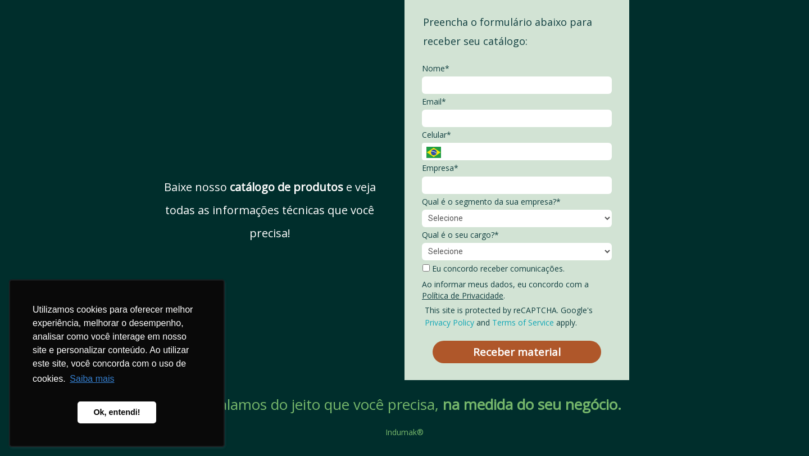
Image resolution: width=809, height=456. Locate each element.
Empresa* (440, 168)
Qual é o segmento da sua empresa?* (491, 202)
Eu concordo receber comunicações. (493, 269)
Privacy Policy (449, 322)
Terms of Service (523, 322)
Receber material (517, 352)
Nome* (435, 69)
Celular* (436, 135)
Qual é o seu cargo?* (460, 235)
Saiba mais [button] (92, 378)
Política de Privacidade (462, 295)
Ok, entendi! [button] (116, 412)
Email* (434, 102)
